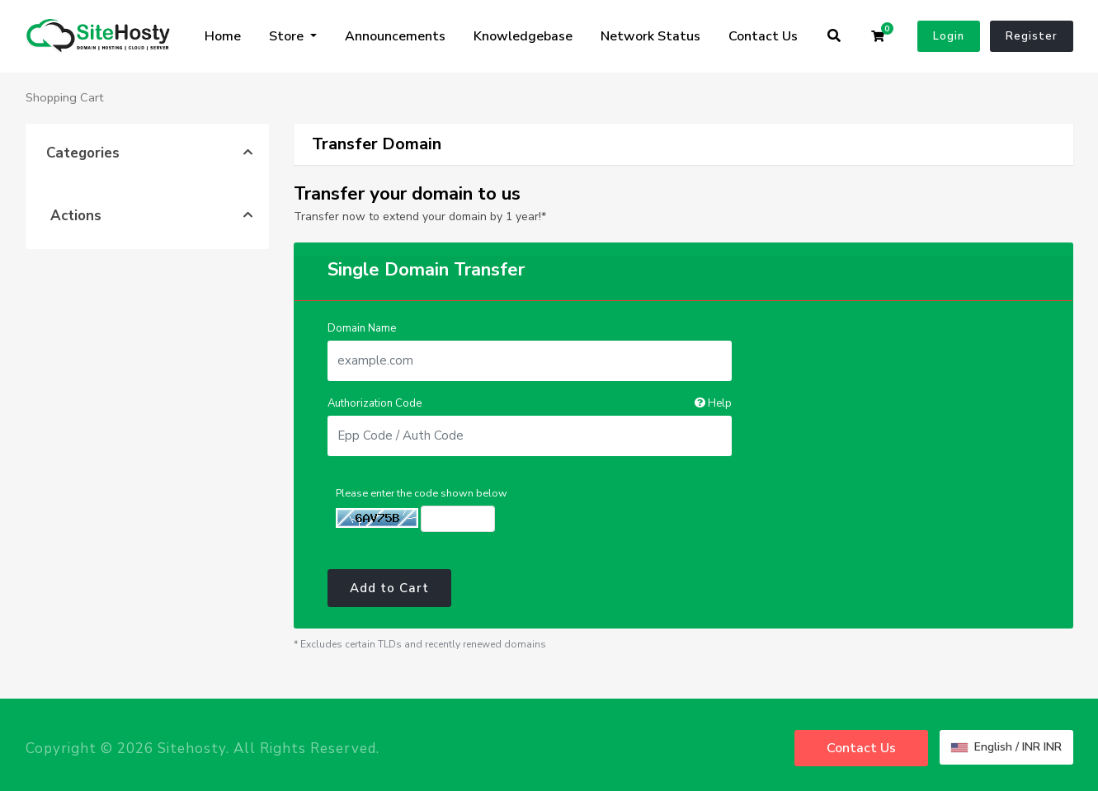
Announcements (395, 36)
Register (1032, 36)
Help (713, 403)
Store (288, 36)
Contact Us (763, 36)
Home (223, 36)
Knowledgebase (523, 36)
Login (948, 36)
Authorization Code (530, 403)
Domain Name (362, 328)
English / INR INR (1006, 747)
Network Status (650, 36)
